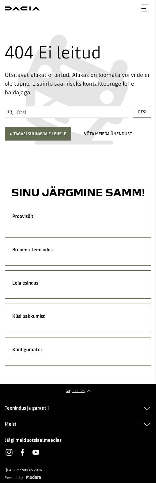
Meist (11, 424)
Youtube (35, 452)
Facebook (22, 452)
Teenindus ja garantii (27, 408)
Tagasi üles (75, 391)
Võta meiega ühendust (108, 134)
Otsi (142, 112)
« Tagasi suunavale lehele (38, 134)
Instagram (9, 452)
